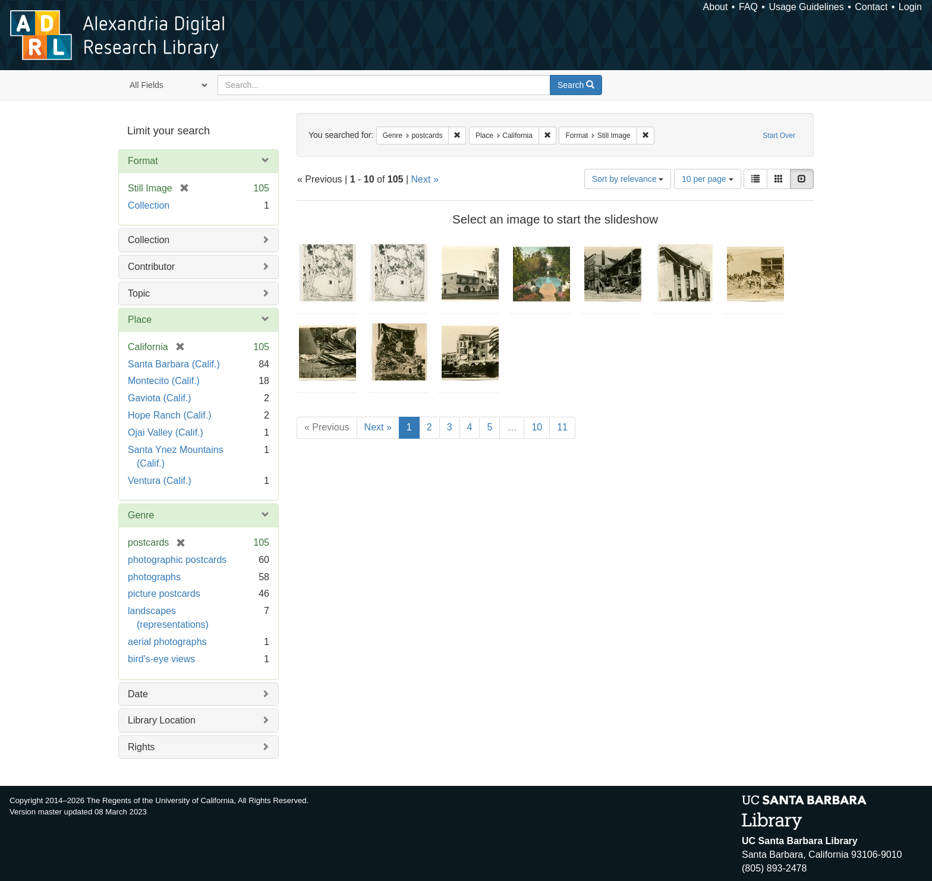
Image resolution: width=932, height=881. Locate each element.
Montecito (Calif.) (164, 381)
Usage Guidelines (806, 7)
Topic (139, 293)
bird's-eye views (161, 659)
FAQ (748, 7)
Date (138, 694)
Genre (141, 515)
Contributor (151, 267)
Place (140, 319)
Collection (148, 205)
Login (910, 7)
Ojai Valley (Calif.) (165, 432)
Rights (141, 747)
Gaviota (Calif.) (159, 398)
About (715, 7)
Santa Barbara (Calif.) (174, 364)
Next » (425, 179)
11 (562, 427)
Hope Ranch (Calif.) (170, 415)
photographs (154, 577)
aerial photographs (167, 642)
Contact (871, 7)
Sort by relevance (628, 179)
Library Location (162, 720)
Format (143, 161)
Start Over (779, 135)
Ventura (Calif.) (159, 481)
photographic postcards (177, 560)
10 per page (707, 179)
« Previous (327, 427)
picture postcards (164, 594)
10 (536, 427)
